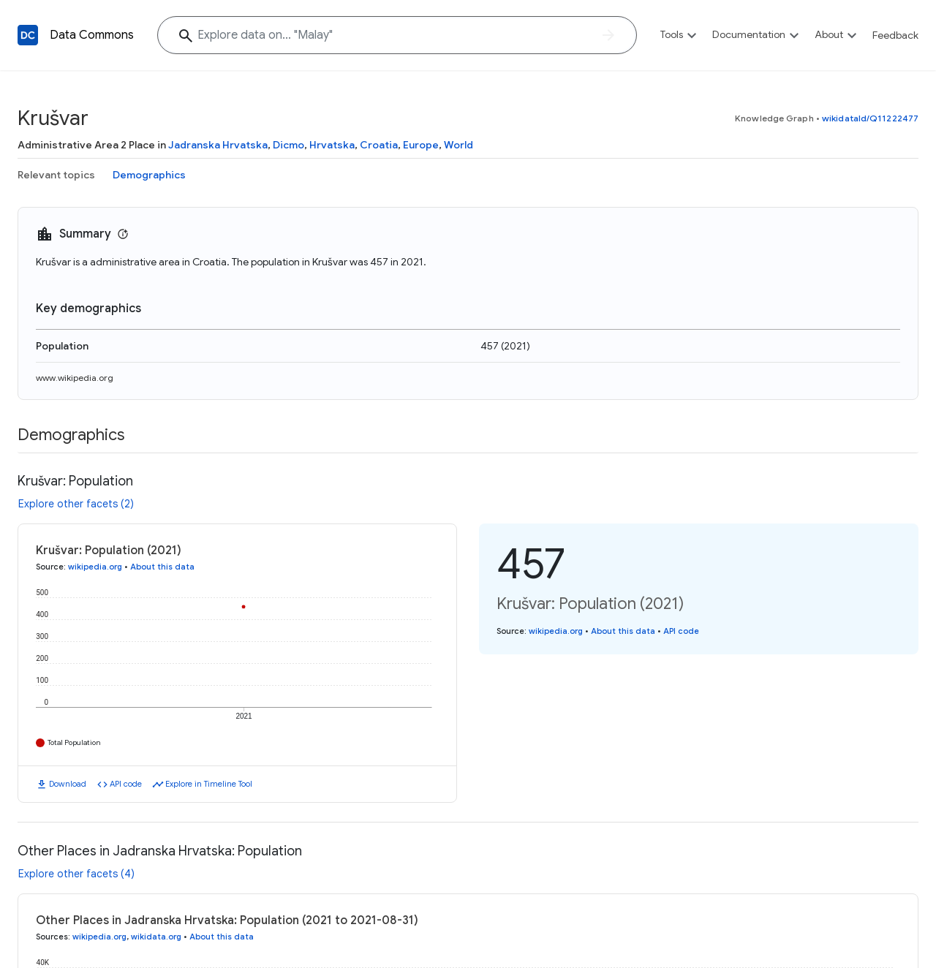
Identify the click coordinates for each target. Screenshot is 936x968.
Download (67, 784)
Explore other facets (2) (76, 503)
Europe (421, 144)
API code (126, 784)
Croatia (379, 144)
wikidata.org (156, 936)
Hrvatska (332, 144)
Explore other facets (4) (76, 873)
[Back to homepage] (28, 35)
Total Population (74, 742)
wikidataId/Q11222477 (870, 118)
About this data (162, 566)
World (458, 144)
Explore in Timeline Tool (208, 784)
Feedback (895, 35)
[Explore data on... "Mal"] (397, 35)
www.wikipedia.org (74, 377)
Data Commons (92, 35)
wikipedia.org (95, 566)
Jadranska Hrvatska (218, 144)
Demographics (149, 174)
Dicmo (288, 144)
